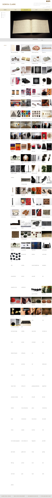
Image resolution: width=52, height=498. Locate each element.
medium (3, 15)
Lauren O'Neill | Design (6, 496)
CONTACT (47, 9)
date (3, 17)
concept (4, 12)
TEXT (36, 9)
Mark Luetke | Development (19, 496)
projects (4, 14)
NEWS (5, 9)
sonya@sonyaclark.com (33, 496)
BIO (15, 9)
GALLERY (26, 9)
